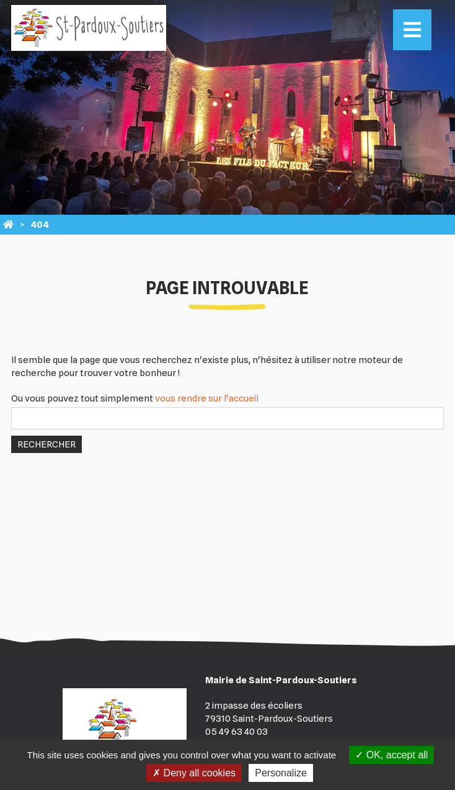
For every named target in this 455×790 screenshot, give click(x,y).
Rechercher (46, 444)
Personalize (281, 773)
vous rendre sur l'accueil (206, 398)
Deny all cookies (194, 773)
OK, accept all (391, 755)
